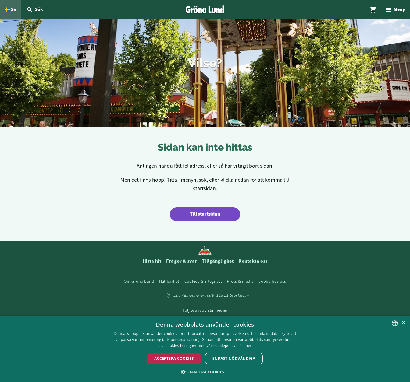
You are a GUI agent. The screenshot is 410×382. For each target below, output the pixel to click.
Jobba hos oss (272, 281)
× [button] (403, 323)
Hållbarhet (169, 281)
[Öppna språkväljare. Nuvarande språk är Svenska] (10, 9)
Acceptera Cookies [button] (174, 358)
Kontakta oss (252, 261)
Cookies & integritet (203, 281)
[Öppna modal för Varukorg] (373, 9)
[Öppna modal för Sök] (34, 9)
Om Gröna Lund (139, 281)
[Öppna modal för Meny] (395, 9)
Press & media (240, 281)
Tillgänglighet (218, 261)
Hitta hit (152, 261)
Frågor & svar (181, 261)
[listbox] (395, 323)
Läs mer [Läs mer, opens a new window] (244, 345)
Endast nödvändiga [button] (233, 358)
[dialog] (205, 349)
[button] (205, 372)
